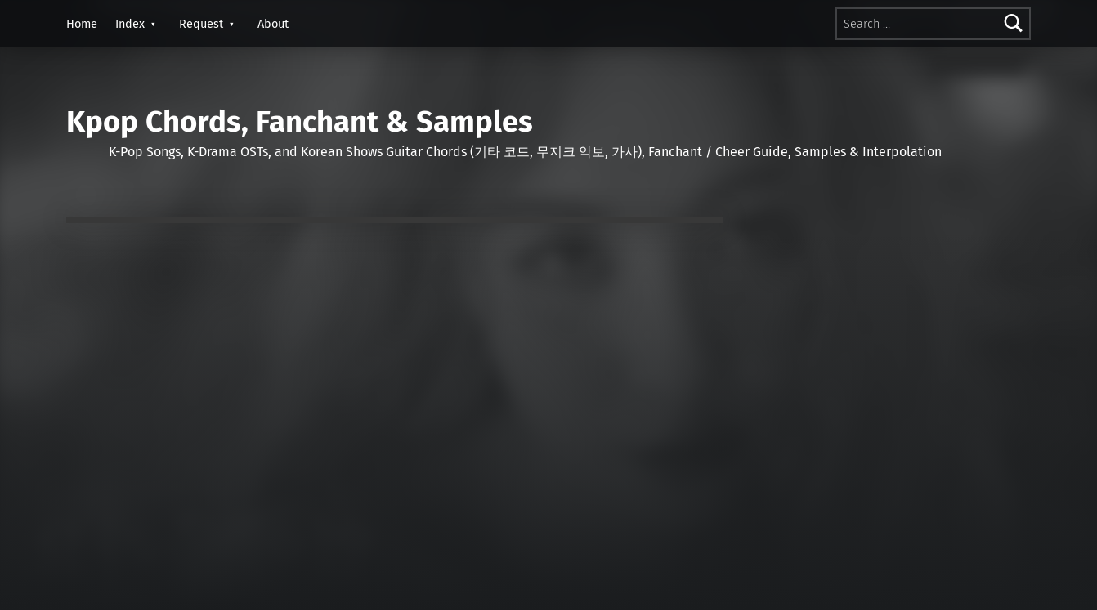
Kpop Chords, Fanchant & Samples (299, 122)
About (273, 23)
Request (201, 23)
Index (130, 23)
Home (81, 23)
